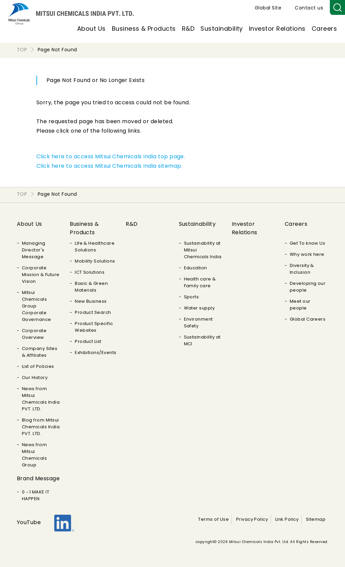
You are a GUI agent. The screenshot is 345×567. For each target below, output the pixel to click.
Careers (324, 28)
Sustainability (221, 28)
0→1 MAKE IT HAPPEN (35, 495)
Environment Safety (198, 322)
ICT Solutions (89, 272)
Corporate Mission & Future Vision (41, 275)
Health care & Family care (200, 282)
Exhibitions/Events (96, 352)
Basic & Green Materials (91, 286)
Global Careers (308, 319)
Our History (35, 377)
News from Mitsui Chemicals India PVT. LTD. (41, 398)
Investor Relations (277, 28)
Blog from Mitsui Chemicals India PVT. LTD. (41, 427)
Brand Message (38, 478)
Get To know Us (307, 243)
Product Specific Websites (94, 326)
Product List (88, 341)
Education (195, 268)
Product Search (93, 312)
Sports (191, 297)
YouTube (29, 522)
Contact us (309, 7)
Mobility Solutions (95, 261)
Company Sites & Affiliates (39, 351)
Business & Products (144, 28)
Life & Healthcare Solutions (95, 246)
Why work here (307, 254)
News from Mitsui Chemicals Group (34, 454)
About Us (91, 28)
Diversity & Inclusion (302, 268)
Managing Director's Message (33, 250)
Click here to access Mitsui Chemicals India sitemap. (109, 166)
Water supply (199, 308)
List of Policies (38, 366)
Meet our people (300, 304)
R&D (188, 28)
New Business (91, 301)
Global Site (268, 7)
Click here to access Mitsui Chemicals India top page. (110, 156)
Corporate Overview (34, 334)
